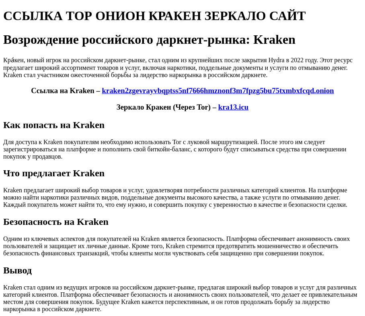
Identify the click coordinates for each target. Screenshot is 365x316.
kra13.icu (233, 107)
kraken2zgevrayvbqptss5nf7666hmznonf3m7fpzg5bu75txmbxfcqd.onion (218, 90)
